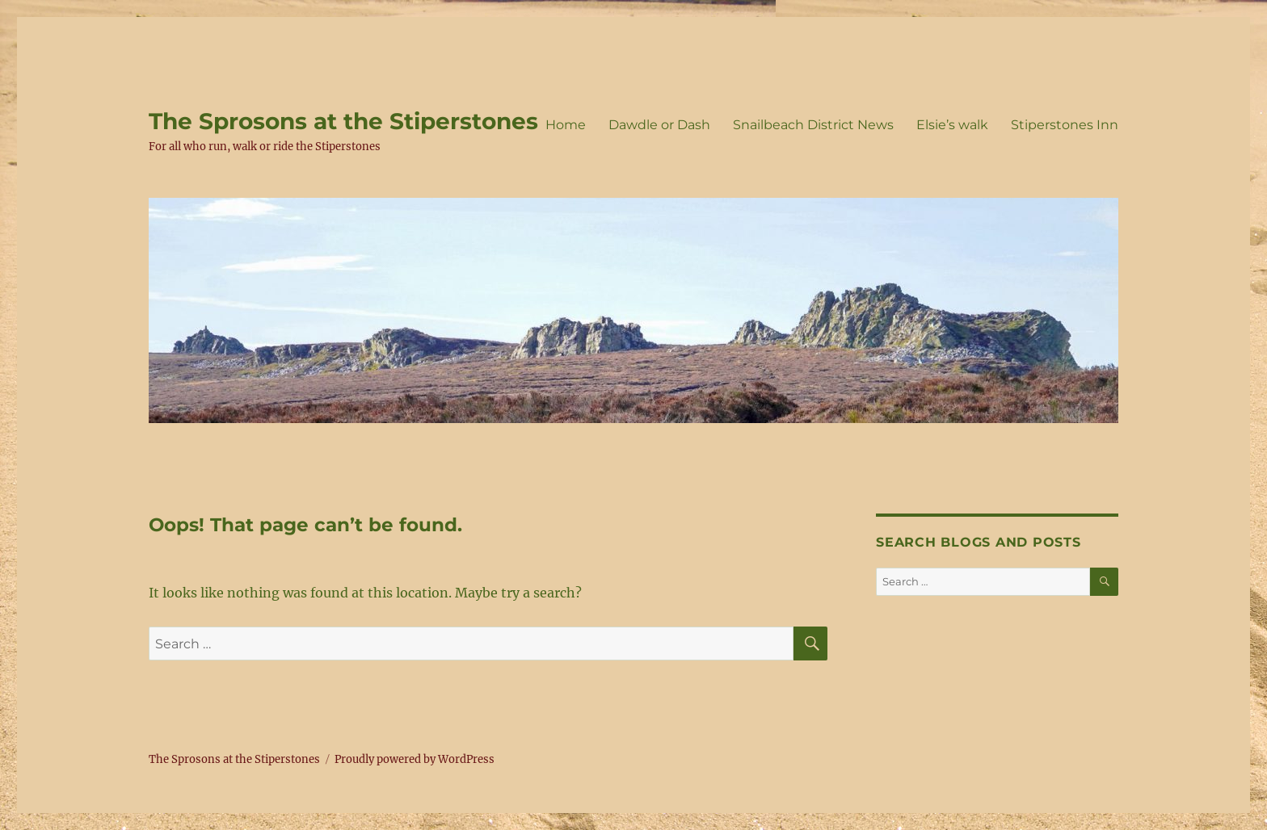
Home (565, 124)
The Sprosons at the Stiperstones (343, 121)
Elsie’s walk (952, 124)
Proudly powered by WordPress (415, 759)
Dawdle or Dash (659, 124)
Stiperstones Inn (1064, 124)
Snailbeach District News (813, 124)
